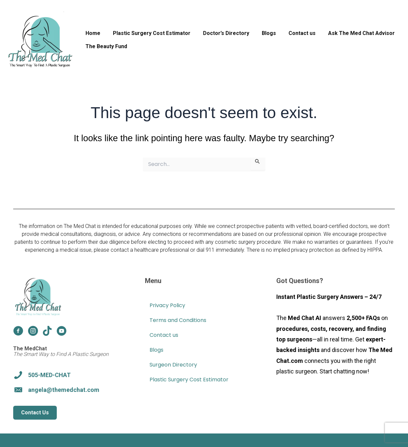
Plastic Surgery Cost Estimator (148, 33)
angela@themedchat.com (63, 389)
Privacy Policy (167, 305)
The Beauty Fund (105, 46)
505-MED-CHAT (49, 374)
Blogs (262, 33)
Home (92, 33)
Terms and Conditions (178, 320)
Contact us (293, 33)
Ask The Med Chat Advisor (350, 33)
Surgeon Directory (173, 364)
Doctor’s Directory (221, 33)
